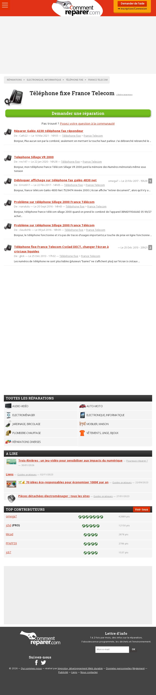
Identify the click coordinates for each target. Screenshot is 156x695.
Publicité (63, 672)
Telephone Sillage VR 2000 (34, 157)
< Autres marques (124, 94)
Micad (9, 534)
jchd (8, 525)
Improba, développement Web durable (80, 669)
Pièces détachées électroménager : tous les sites (54, 496)
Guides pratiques (27, 474)
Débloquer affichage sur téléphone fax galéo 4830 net (55, 180)
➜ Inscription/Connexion (132, 9)
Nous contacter (89, 672)
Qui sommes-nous (31, 669)
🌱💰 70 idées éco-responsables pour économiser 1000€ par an (63, 482)
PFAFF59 (11, 543)
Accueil (78, 8)
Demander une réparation (78, 113)
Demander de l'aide (132, 4)
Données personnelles (119, 669)
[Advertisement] (78, 45)
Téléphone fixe (71, 135)
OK (133, 650)
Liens (9, 474)
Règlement (138, 669)
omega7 (11, 516)
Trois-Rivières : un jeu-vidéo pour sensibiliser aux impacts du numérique (70, 460)
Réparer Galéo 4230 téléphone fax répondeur (48, 131)
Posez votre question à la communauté (87, 123)
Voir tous (141, 509)
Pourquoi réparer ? (137, 460)
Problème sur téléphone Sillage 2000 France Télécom (54, 202)
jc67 (8, 552)
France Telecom (93, 135)
